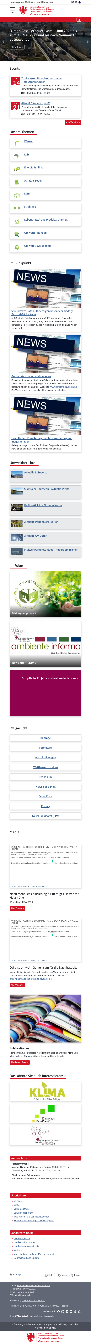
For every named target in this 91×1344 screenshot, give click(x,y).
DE (72, 2)
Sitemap (16, 1274)
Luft (26, 154)
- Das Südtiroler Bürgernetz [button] (32, 1316)
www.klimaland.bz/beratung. (63, 387)
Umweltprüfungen (35, 232)
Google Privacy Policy (39, 886)
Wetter (17, 1205)
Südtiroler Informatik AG (33, 1300)
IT (76, 2)
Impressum (50, 1324)
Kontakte (43, 1306)
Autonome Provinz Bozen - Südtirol (33, 1285)
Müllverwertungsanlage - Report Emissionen (51, 549)
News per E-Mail (46, 786)
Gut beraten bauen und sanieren (31, 376)
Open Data (45, 796)
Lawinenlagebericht (23, 1213)
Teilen (49, 1275)
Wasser (28, 141)
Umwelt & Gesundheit (37, 245)
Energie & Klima (34, 167)
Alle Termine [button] (73, 122)
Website (18, 1250)
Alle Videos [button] (17, 908)
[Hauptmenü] (12, 10)
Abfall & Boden (33, 180)
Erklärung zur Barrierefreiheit (27, 1324)
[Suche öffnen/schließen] (79, 20)
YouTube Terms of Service (19, 886)
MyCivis (18, 1201)
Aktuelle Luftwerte (35, 472)
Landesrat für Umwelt (24, 1242)
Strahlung (30, 206)
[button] (3, 41)
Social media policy (45, 1328)
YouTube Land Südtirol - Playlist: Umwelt (34, 1254)
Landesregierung (22, 1238)
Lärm (27, 193)
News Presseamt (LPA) (45, 815)
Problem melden (59, 1306)
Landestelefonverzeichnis (26, 1246)
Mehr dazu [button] (17, 47)
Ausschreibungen (45, 757)
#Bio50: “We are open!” (35, 103)
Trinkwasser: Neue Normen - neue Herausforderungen (41, 80)
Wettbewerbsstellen (45, 767)
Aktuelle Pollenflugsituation (41, 521)
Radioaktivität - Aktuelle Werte (43, 505)
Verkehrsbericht (21, 1209)
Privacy (45, 806)
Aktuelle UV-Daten (35, 535)
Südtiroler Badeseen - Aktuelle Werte (46, 488)
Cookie (73, 1324)
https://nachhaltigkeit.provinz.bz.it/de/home (31, 979)
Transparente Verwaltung (23, 1306)
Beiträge (45, 737)
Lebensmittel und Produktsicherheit (46, 219)
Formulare (45, 747)
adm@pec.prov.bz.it (24, 1295)
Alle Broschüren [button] (19, 1062)
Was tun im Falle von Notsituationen (31, 1217)
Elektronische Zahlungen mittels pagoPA (34, 1220)
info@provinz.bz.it (25, 1292)
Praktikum (45, 776)
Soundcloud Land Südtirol (26, 1258)
